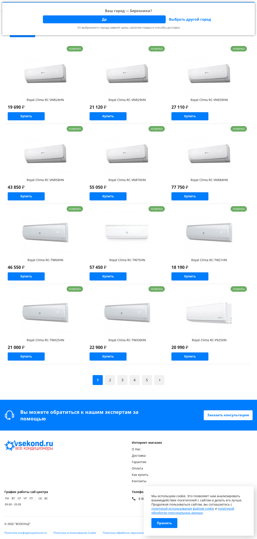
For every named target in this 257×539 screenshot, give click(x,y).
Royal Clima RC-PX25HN (209, 345)
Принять (165, 523)
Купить (28, 117)
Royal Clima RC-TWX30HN (127, 345)
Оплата (137, 468)
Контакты (139, 481)
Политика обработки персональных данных (131, 533)
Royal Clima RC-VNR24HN (45, 100)
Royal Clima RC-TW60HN (45, 263)
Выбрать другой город (190, 19)
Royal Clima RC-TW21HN (209, 263)
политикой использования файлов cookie (182, 508)
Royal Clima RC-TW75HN (127, 263)
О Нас (136, 449)
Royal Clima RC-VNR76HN (127, 182)
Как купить (140, 475)
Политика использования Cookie (74, 533)
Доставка (139, 455)
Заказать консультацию (226, 415)
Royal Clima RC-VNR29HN (127, 100)
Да (104, 19)
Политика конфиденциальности (25, 533)
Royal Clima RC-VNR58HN (45, 182)
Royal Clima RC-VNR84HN (209, 182)
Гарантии (139, 462)
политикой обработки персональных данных (192, 510)
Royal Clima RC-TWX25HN (45, 345)
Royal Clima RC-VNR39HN (209, 100)
